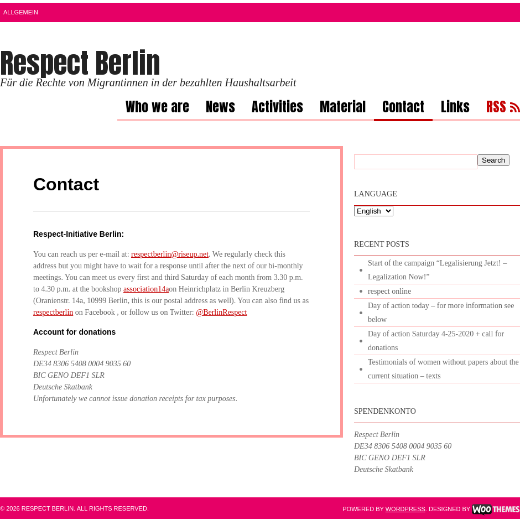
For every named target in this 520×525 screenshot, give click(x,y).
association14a (146, 289)
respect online (389, 291)
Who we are (157, 108)
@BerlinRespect (221, 312)
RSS (496, 108)
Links (455, 108)
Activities (277, 108)
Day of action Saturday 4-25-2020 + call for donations (436, 341)
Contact (403, 108)
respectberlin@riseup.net (170, 254)
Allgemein (20, 12)
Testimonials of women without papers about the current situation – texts (443, 369)
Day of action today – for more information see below (441, 313)
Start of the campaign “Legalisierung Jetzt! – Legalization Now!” (437, 270)
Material (343, 108)
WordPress (405, 509)
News (220, 108)
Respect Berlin (80, 63)
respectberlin (53, 312)
